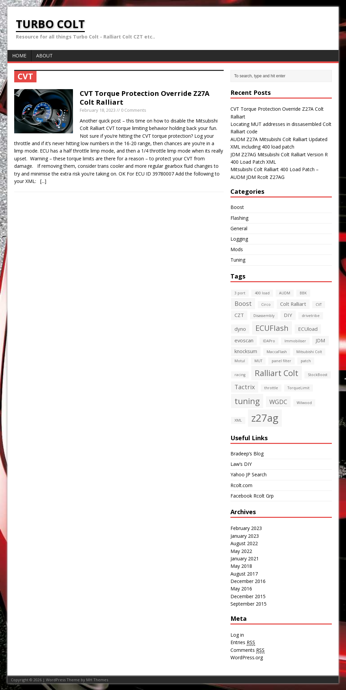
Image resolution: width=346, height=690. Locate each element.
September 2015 (248, 604)
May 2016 (241, 588)
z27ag (264, 418)
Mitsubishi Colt (309, 351)
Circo (266, 304)
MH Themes (97, 679)
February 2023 (246, 528)
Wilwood (304, 402)
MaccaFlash (277, 351)
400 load (262, 293)
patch (306, 361)
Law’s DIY (241, 464)
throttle (271, 388)
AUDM (284, 293)
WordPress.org (246, 657)
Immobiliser (295, 341)
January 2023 (244, 536)
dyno (240, 328)
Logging (239, 239)
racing (239, 374)
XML (238, 420)
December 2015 (248, 596)
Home (19, 55)
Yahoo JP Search (248, 474)
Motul (239, 361)
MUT (258, 361)
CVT (319, 304)
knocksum (245, 351)
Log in (237, 635)
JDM (320, 340)
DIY (288, 315)
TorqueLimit (299, 388)
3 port (239, 293)
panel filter (281, 361)
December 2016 (248, 581)
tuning (247, 401)
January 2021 (244, 558)
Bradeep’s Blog (247, 453)
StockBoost (317, 374)
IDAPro (269, 341)
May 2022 (241, 551)
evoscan (243, 340)
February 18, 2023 (98, 110)
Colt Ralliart (293, 303)
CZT (239, 315)
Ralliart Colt (276, 373)
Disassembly (263, 315)
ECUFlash (272, 328)
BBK (303, 293)
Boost (237, 207)
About (44, 55)
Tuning (237, 260)
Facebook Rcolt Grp (252, 496)
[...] (43, 181)
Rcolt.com (241, 485)
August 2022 (244, 543)
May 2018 (241, 566)
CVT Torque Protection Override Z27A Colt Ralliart (144, 98)
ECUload (308, 328)
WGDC (278, 402)
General (238, 228)
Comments (247, 650)
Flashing (239, 218)
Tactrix (244, 387)
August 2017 (244, 573)
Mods (236, 249)
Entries (242, 642)
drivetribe (311, 315)
